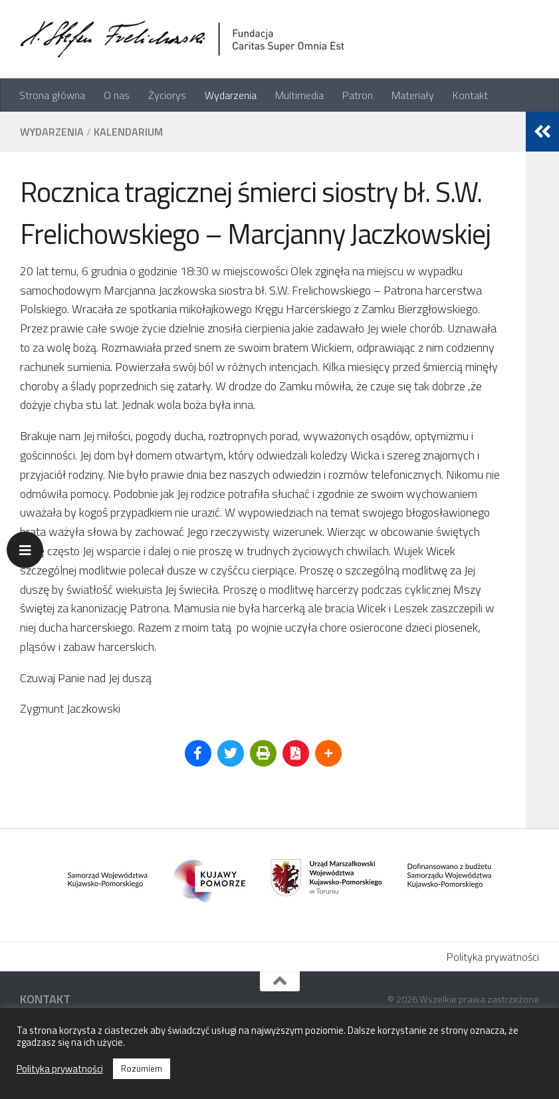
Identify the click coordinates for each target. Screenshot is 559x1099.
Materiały (412, 95)
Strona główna (52, 95)
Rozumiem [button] (141, 1068)
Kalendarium (128, 132)
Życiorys (167, 95)
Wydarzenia (231, 95)
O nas (117, 95)
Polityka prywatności (493, 957)
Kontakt (470, 95)
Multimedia (299, 95)
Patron (357, 95)
